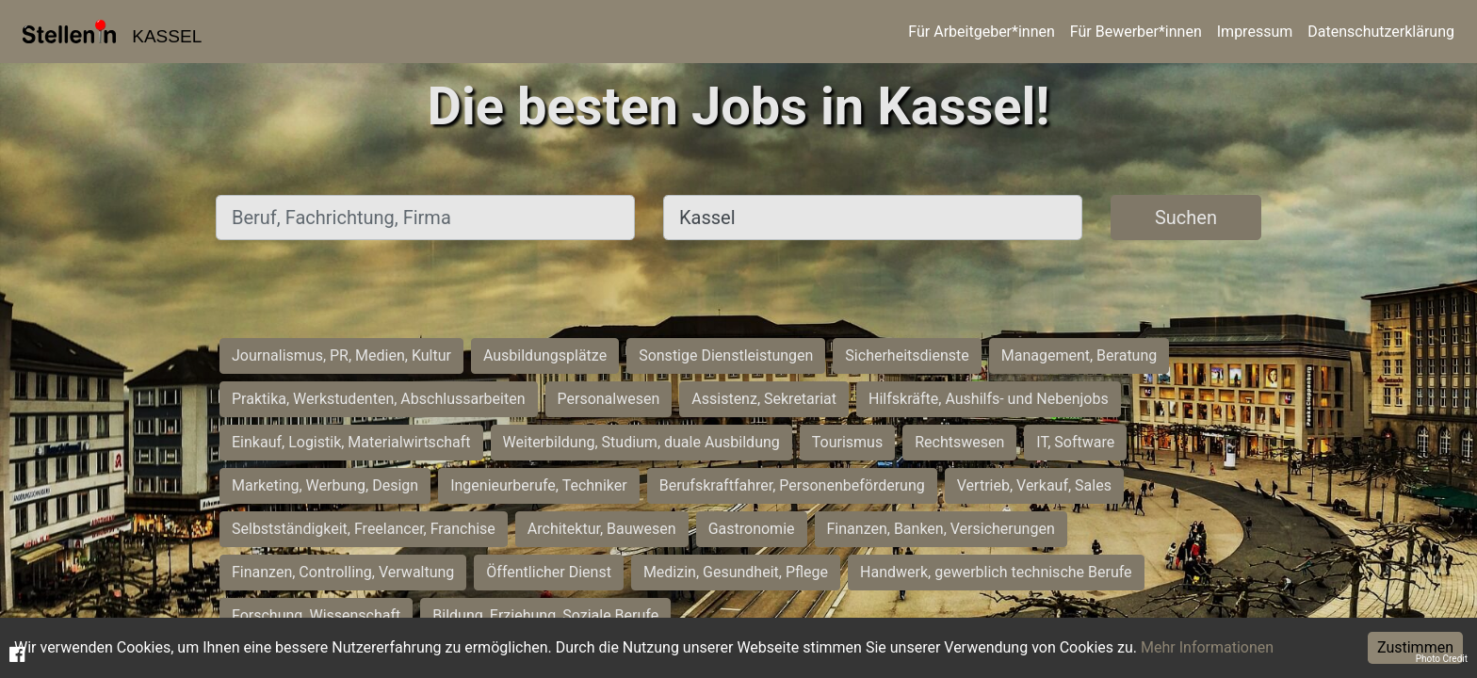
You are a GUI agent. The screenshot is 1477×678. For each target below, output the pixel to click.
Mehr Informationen (1207, 647)
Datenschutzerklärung (1380, 31)
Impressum (1255, 31)
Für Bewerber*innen (1136, 31)
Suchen (1186, 217)
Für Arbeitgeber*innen (981, 31)
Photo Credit (1442, 659)
